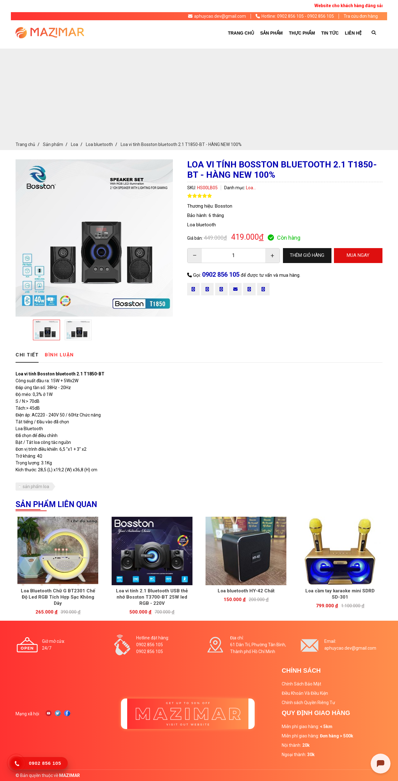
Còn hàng (284, 237)
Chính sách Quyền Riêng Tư (308, 702)
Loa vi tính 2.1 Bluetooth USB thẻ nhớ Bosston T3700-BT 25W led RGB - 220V (152, 597)
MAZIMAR (69, 775)
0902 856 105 (220, 274)
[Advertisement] (199, 92)
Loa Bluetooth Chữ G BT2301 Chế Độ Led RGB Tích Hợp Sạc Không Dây (58, 597)
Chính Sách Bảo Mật (301, 683)
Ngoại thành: (298, 754)
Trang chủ (241, 33)
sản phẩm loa (36, 486)
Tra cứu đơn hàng (361, 16)
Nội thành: (296, 745)
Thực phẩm (302, 33)
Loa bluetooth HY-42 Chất (246, 591)
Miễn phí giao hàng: (307, 726)
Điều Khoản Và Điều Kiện (305, 693)
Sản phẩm (271, 33)
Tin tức (330, 33)
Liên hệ (353, 33)
